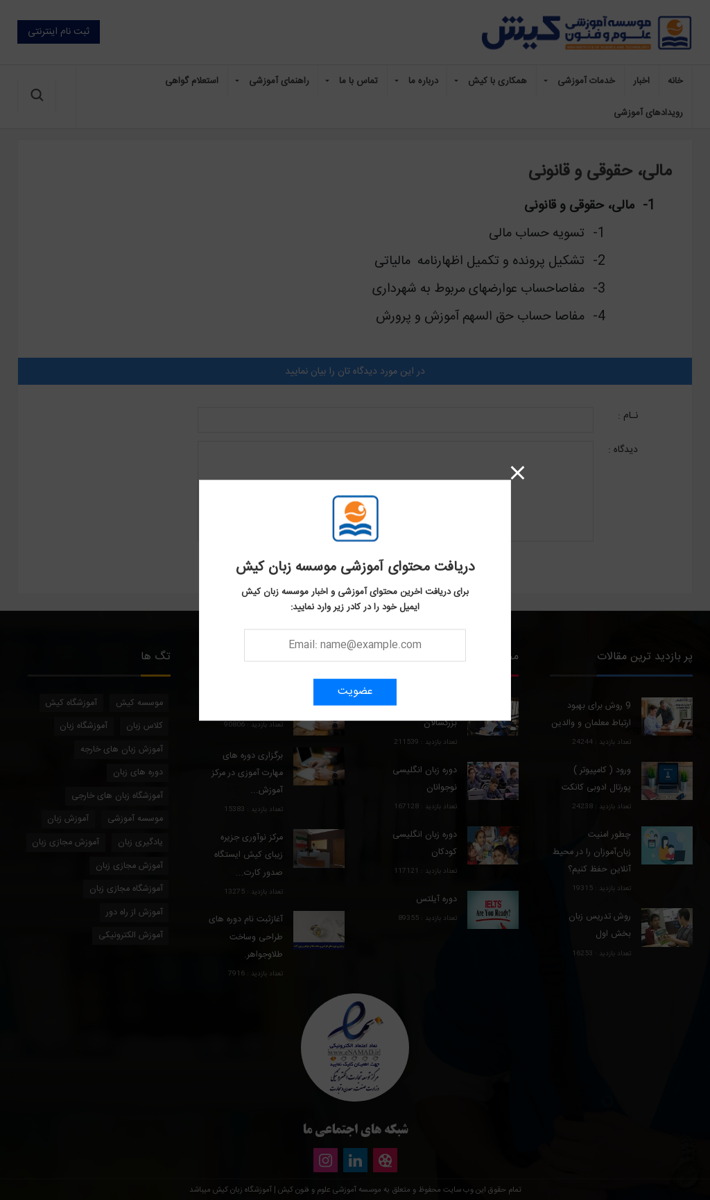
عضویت (355, 691)
